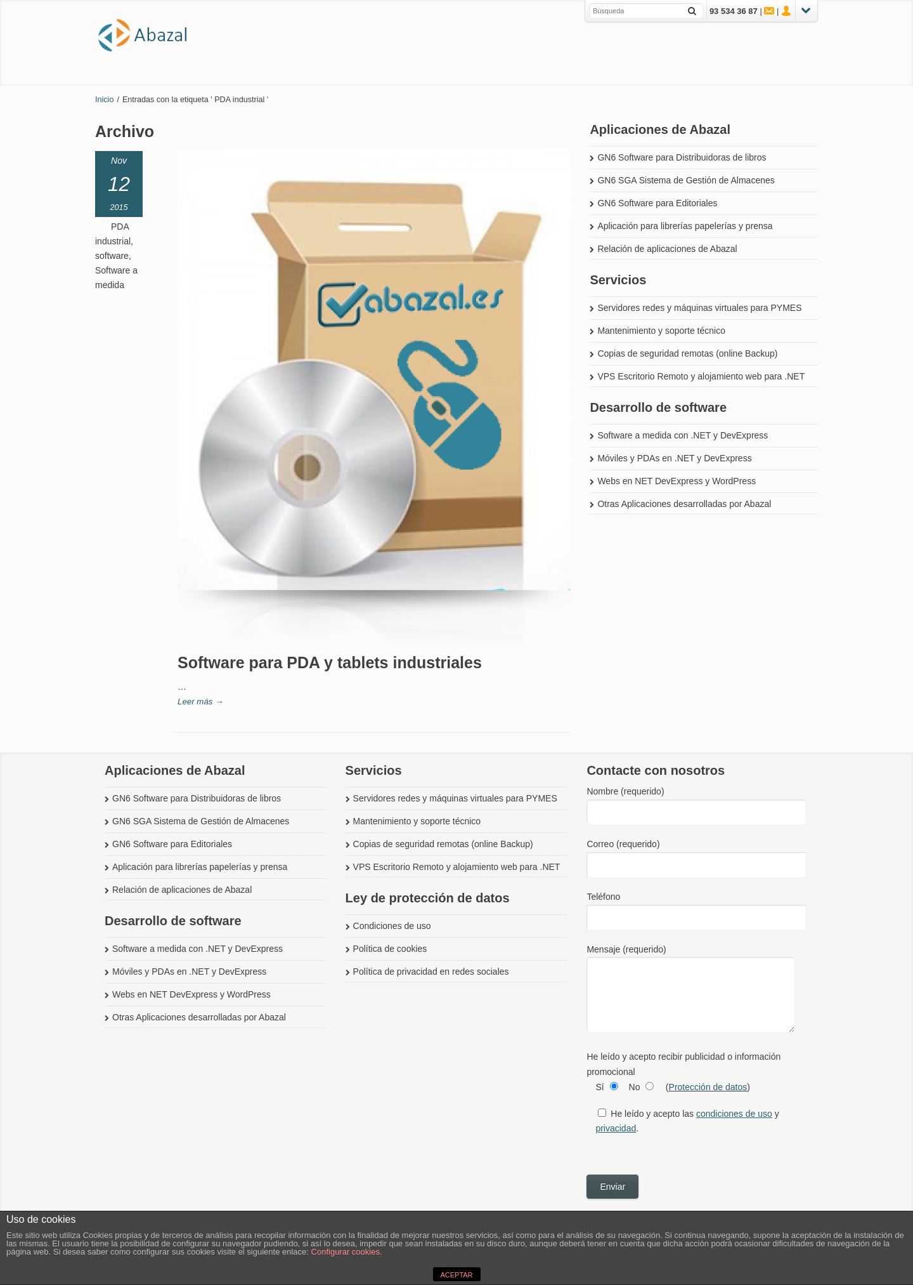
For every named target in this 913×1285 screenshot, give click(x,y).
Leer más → (200, 701)
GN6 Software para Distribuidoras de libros (681, 157)
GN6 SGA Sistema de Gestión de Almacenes (685, 180)
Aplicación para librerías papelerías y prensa (684, 226)
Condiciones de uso (392, 926)
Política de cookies (390, 949)
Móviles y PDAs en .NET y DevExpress (674, 458)
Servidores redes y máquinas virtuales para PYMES (699, 308)
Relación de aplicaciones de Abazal (667, 249)
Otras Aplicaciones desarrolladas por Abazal (684, 504)
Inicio (104, 99)
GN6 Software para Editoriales (657, 203)
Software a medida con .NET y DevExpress (682, 435)
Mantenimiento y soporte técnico (661, 331)
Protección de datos (708, 1087)
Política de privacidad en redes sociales (431, 971)
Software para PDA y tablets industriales (330, 662)
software (112, 256)
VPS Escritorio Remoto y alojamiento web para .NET (701, 376)
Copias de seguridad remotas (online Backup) (687, 353)
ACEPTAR (456, 1275)
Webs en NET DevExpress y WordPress (676, 481)
